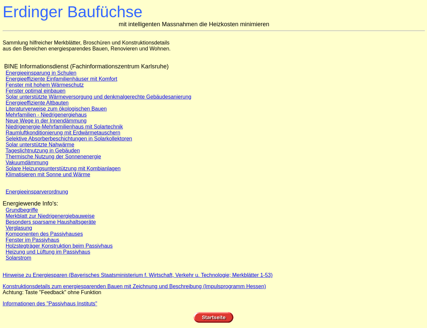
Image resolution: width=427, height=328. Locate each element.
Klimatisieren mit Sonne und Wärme (48, 174)
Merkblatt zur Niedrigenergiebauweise (50, 216)
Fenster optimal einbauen (36, 91)
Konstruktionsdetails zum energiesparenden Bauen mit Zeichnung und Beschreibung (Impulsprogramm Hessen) (134, 286)
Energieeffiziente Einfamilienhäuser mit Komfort (61, 79)
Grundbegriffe (22, 210)
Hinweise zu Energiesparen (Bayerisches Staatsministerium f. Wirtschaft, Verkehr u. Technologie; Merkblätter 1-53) (138, 275)
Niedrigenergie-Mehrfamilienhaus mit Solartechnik (64, 126)
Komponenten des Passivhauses (44, 234)
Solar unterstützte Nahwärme (40, 144)
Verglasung (19, 228)
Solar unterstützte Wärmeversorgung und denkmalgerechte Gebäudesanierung (98, 97)
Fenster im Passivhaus (32, 240)
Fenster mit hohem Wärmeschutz (45, 85)
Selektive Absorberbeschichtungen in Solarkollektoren (69, 138)
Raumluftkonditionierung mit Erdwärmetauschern (63, 132)
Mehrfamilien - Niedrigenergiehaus (46, 115)
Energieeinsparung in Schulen (41, 73)
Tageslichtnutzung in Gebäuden (43, 150)
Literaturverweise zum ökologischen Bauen (56, 109)
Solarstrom (18, 258)
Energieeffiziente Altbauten (37, 103)
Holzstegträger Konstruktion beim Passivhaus (59, 246)
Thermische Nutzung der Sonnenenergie (53, 156)
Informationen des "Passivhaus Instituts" (50, 303)
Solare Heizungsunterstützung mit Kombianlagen (63, 168)
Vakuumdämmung (27, 162)
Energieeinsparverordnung (37, 192)
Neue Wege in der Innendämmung (46, 120)
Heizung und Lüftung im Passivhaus (48, 252)
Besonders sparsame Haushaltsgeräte (51, 222)
